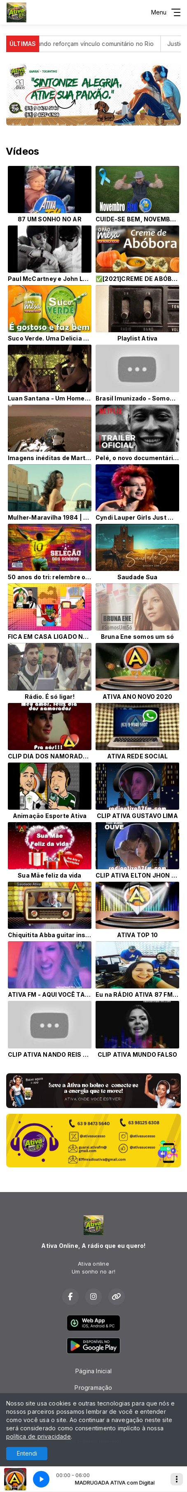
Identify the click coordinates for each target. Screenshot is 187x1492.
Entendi (27, 1453)
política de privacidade (38, 1436)
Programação (93, 1387)
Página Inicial (93, 1370)
